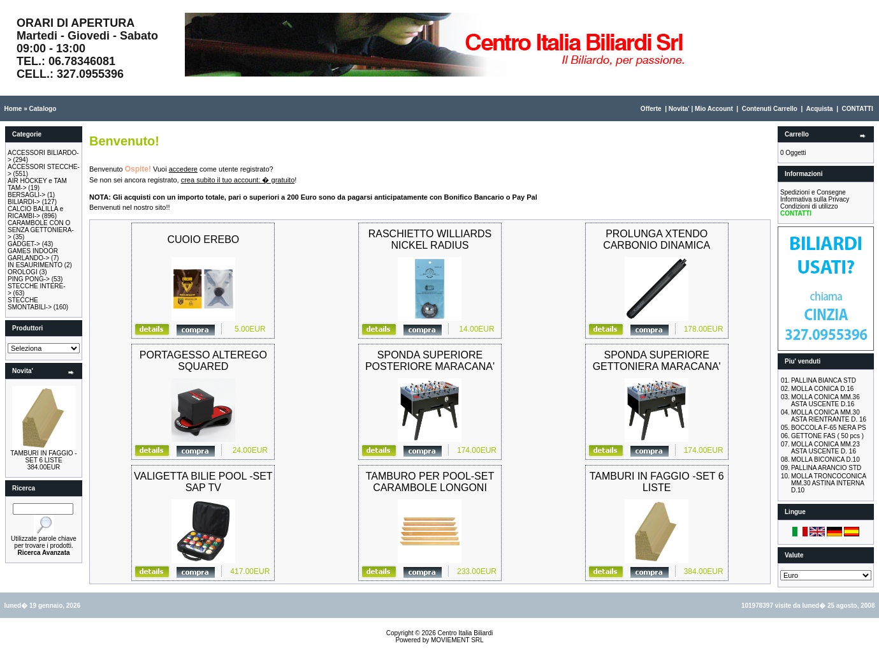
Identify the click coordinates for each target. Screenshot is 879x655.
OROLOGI (23, 272)
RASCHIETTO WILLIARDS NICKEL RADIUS (430, 239)
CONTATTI (857, 108)
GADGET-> (24, 243)
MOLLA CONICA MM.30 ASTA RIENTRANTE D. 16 (828, 416)
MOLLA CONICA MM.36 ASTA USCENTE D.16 (825, 401)
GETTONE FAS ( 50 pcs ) (827, 435)
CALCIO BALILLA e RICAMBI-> (35, 212)
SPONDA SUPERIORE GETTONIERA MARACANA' (657, 361)
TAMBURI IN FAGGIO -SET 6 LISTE (43, 457)
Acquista (819, 108)
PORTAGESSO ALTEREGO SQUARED (203, 361)
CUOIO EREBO (203, 239)
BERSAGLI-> (26, 194)
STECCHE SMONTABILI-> (30, 304)
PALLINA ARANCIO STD (826, 467)
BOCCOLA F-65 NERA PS (828, 427)
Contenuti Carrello (769, 108)
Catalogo (42, 108)
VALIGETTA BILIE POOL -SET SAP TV (203, 482)
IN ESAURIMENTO (35, 265)
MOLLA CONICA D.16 (822, 388)
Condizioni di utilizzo (809, 206)
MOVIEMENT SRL (457, 640)
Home (13, 108)
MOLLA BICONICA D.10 (825, 459)
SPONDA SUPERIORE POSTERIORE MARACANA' (430, 361)
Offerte (651, 108)
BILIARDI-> (24, 201)
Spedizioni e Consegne (813, 192)
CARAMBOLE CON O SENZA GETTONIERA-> (41, 229)
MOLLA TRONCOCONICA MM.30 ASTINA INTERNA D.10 (828, 483)
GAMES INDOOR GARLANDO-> (33, 254)
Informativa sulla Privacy (814, 199)
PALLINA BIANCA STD (823, 380)
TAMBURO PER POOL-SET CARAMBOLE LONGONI (430, 482)
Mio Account (714, 108)
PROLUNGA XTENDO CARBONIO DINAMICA (656, 239)
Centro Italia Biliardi (465, 633)
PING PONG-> (29, 279)
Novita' (679, 108)
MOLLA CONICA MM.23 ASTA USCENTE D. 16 (825, 448)
